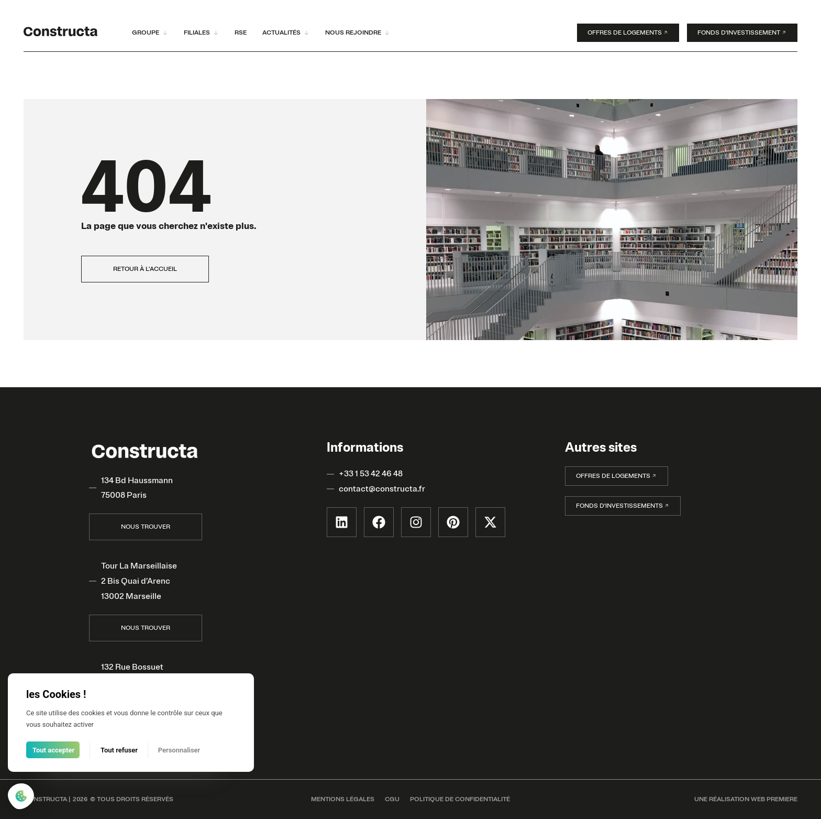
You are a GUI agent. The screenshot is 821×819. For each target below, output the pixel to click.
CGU (392, 799)
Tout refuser (119, 750)
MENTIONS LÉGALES (342, 799)
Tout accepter (53, 750)
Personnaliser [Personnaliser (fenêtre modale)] (179, 750)
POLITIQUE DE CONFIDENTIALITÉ (460, 799)
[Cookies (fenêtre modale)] (21, 797)
